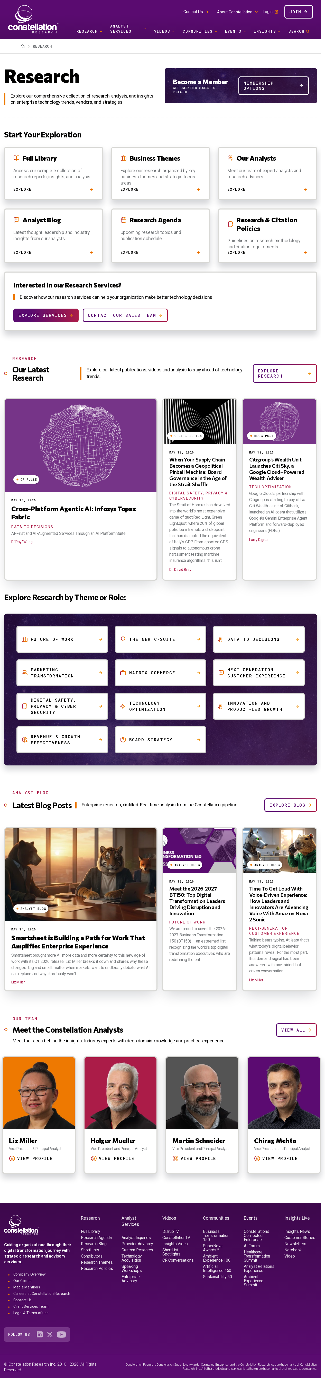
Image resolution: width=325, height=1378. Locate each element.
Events (233, 31)
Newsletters (295, 1243)
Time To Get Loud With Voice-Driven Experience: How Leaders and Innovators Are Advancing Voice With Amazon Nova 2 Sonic (278, 903)
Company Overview (29, 1274)
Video (289, 1256)
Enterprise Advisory (131, 1278)
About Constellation (234, 12)
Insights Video (175, 1243)
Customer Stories (299, 1237)
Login (268, 12)
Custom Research (137, 1250)
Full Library (90, 1231)
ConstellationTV (176, 1237)
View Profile (35, 1158)
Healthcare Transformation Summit (257, 1256)
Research (87, 31)
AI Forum (251, 1245)
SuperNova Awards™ (212, 1247)
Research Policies (97, 1268)
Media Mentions (26, 1287)
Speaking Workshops (132, 1268)
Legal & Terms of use (31, 1313)
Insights (265, 31)
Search (297, 31)
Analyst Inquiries (136, 1237)
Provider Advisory (137, 1243)
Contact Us (193, 11)
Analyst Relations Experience (259, 1268)
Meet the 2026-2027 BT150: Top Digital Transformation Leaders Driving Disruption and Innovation (197, 900)
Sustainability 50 (217, 1276)
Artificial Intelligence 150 (217, 1268)
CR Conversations (178, 1260)
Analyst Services (121, 29)
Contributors (92, 1256)
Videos (162, 31)
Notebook (293, 1250)
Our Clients (22, 1281)
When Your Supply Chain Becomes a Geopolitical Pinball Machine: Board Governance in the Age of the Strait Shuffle (198, 471)
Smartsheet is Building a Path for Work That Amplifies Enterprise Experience (78, 942)
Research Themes (97, 1262)
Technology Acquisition (132, 1258)
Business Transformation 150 (216, 1235)
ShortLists (90, 1250)
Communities (198, 31)
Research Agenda (96, 1237)
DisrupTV (170, 1231)
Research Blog (93, 1243)
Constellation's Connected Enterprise (256, 1235)
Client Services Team (31, 1306)
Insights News (297, 1231)
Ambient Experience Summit (253, 1280)
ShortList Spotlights (171, 1252)
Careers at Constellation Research (41, 1294)
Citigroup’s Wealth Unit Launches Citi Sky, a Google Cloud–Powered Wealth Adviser (276, 468)
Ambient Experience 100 (216, 1258)
